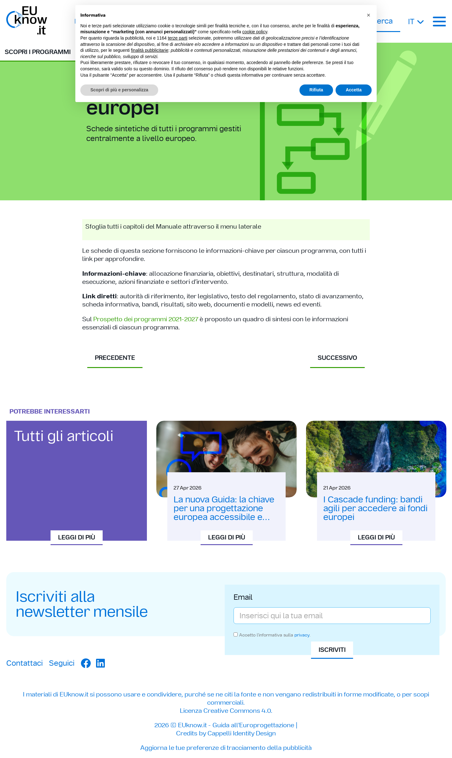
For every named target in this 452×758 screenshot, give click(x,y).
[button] (368, 15)
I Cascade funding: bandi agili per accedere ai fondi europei (375, 508)
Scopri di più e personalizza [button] (119, 89)
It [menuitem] (411, 21)
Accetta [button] (354, 89)
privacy (301, 635)
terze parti (177, 38)
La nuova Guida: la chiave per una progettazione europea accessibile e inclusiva (224, 512)
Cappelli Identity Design (241, 733)
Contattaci (24, 663)
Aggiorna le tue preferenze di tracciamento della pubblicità (226, 747)
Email (243, 597)
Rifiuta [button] (316, 89)
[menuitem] (416, 21)
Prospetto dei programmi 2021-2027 (145, 319)
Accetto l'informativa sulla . (274, 635)
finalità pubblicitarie (149, 50)
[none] (416, 21)
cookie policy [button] (254, 31)
